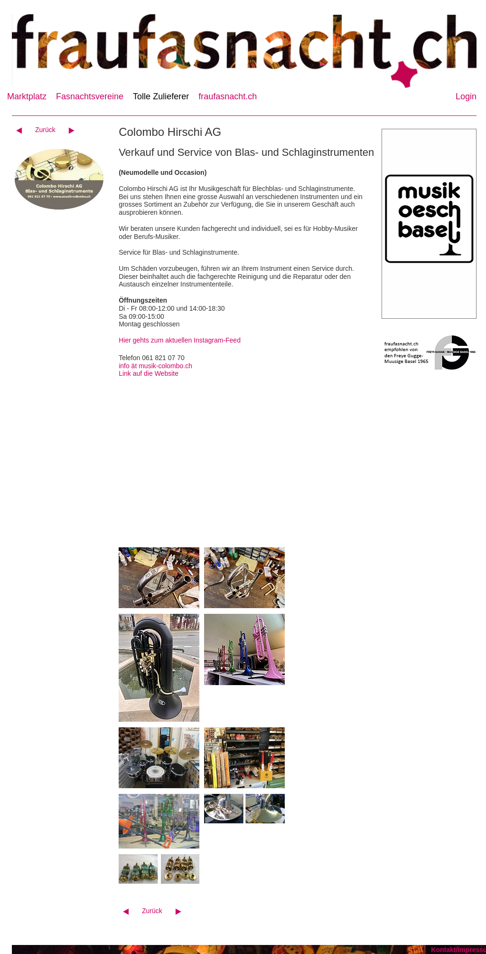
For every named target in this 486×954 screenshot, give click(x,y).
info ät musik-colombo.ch (155, 366)
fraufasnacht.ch (227, 96)
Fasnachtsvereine (89, 96)
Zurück (45, 130)
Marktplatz (27, 96)
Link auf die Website (148, 373)
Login (466, 96)
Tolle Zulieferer (161, 96)
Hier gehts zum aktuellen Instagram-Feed (180, 340)
